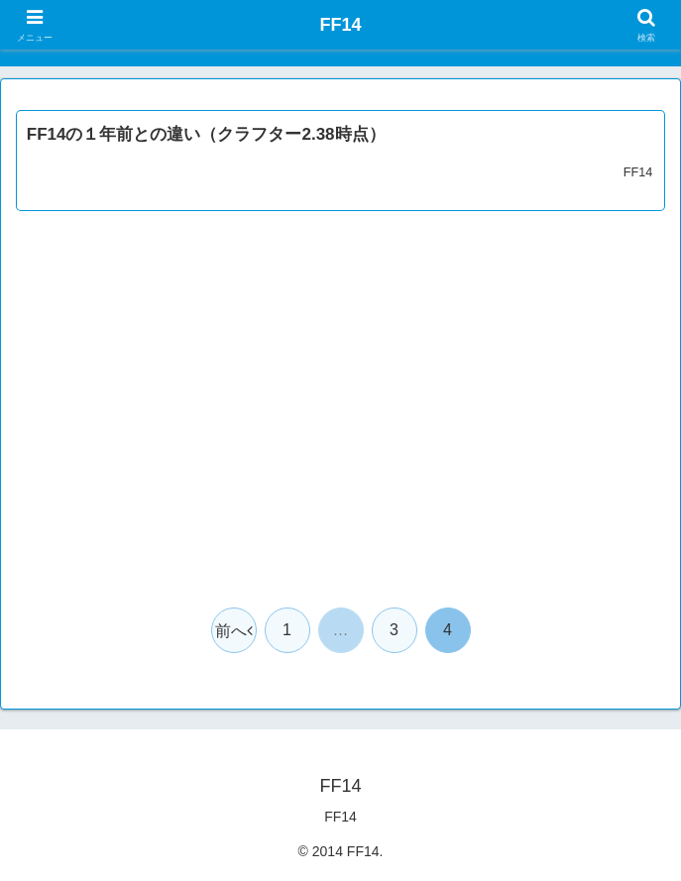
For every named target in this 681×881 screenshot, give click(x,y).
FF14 (340, 817)
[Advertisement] (340, 420)
